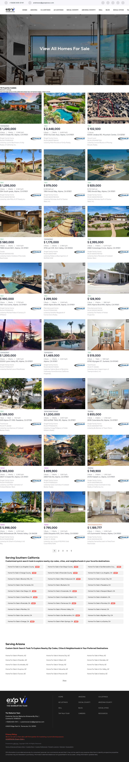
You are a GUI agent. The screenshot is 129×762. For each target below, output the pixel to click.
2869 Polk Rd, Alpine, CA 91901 (56, 477)
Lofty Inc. (16, 743)
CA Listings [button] (45, 10)
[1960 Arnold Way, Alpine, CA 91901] (108, 164)
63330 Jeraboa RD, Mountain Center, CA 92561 (106, 135)
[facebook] (103, 3)
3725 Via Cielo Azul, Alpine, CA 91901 (59, 135)
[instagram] (113, 3)
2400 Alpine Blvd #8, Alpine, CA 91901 (59, 305)
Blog (108, 10)
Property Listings (53, 747)
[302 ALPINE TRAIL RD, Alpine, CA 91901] (64, 393)
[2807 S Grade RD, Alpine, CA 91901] (21, 450)
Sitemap (62, 747)
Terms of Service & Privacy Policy (15, 747)
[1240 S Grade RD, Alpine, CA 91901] (21, 108)
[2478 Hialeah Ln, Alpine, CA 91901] (108, 450)
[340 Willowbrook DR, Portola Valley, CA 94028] (21, 506)
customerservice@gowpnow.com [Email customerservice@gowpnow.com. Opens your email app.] (32, 722)
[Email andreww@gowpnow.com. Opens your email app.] (41, 2)
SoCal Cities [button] (118, 10)
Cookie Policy (30, 747)
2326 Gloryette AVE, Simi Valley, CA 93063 (61, 533)
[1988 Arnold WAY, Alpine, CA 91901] (21, 221)
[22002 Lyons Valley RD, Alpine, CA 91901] (21, 334)
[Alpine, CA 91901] (64, 334)
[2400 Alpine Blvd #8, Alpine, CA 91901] (64, 278)
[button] (67, 696)
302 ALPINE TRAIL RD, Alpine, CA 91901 (60, 420)
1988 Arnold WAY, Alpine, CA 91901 (14, 248)
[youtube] (118, 3)
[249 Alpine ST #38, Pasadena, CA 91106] (21, 393)
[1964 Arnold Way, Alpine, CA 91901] (64, 164)
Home (24, 10)
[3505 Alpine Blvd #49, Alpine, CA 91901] (108, 278)
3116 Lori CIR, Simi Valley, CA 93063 (58, 248)
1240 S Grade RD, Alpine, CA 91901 (14, 135)
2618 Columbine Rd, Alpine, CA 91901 (102, 420)
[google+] (123, 3)
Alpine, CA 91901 (50, 361)
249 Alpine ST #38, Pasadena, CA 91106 (16, 420)
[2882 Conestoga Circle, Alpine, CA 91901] (108, 221)
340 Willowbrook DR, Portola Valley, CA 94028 (18, 533)
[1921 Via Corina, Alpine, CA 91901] (21, 278)
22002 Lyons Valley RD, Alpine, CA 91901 (16, 361)
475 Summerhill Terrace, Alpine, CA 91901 (104, 533)
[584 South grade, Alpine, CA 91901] (21, 164)
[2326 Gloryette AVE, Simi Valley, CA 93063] (64, 506)
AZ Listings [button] (58, 10)
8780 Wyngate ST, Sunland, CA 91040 (102, 361)
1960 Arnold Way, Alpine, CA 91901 (101, 191)
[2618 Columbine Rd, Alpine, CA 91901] (108, 393)
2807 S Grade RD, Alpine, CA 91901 (14, 477)
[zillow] (108, 3)
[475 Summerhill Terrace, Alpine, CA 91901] (108, 506)
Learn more (46, 92)
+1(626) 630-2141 (12, 722)
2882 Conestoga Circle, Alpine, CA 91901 (103, 248)
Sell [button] (100, 10)
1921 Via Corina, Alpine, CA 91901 (13, 305)
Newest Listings (5, 90)
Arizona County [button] (88, 10)
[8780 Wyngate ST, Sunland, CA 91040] (108, 334)
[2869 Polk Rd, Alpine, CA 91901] (64, 450)
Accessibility (69, 747)
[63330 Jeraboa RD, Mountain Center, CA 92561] (108, 108)
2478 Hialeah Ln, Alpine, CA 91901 (101, 477)
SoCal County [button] (72, 10)
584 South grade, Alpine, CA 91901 (14, 191)
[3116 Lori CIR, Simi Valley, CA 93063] (64, 221)
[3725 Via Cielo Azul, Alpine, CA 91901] (64, 108)
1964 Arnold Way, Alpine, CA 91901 (58, 191)
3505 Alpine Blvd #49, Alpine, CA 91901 (103, 305)
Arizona (33, 10)
